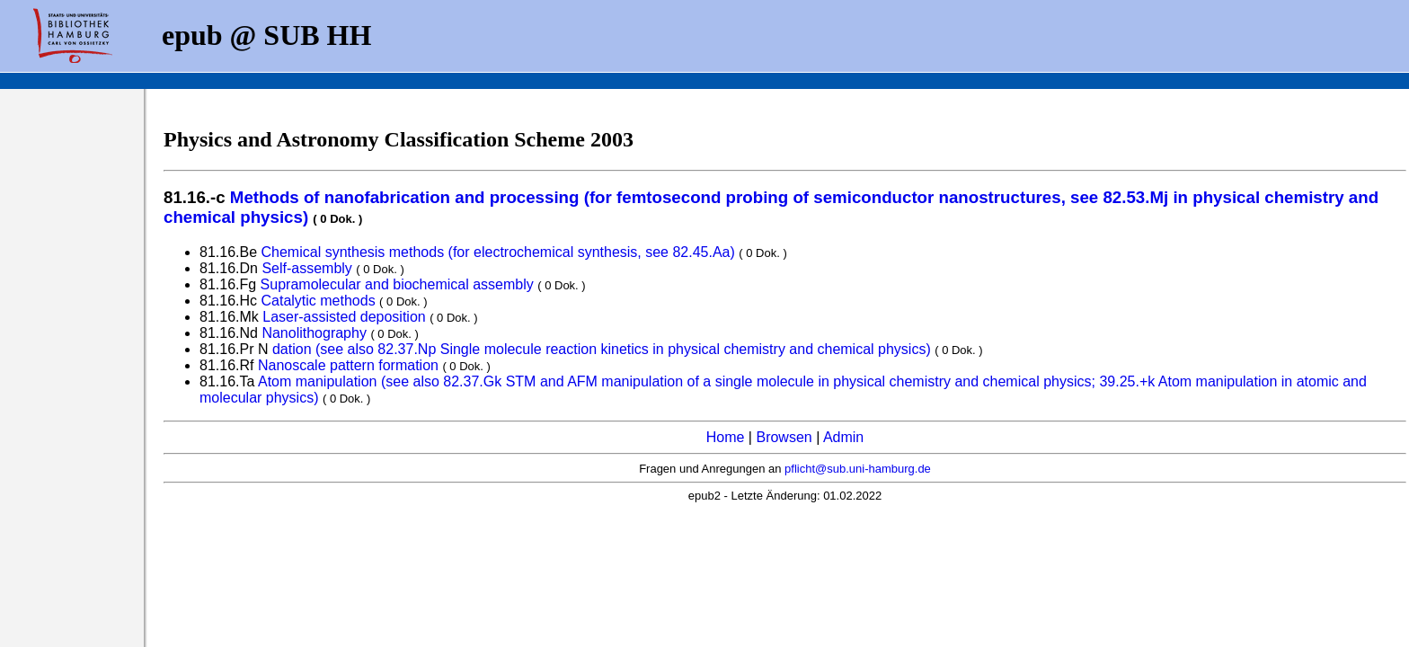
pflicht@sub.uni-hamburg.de (857, 468)
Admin (843, 437)
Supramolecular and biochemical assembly (397, 284)
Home (725, 437)
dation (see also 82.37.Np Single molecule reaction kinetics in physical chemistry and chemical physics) (601, 349)
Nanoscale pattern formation (348, 365)
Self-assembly (306, 268)
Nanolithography (314, 333)
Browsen (783, 437)
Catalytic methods (318, 300)
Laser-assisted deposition (343, 316)
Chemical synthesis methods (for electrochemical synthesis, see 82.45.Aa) (498, 252)
